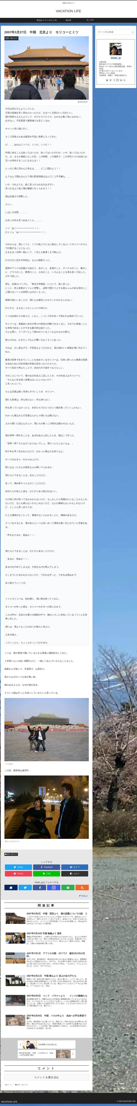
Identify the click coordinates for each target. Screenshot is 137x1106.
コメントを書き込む (46, 1079)
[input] (116, 32)
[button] (133, 32)
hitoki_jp (116, 57)
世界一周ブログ (11, 854)
